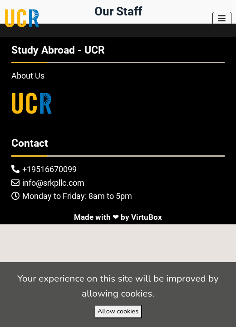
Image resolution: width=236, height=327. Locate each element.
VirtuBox (146, 217)
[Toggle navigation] (221, 18)
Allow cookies (118, 311)
